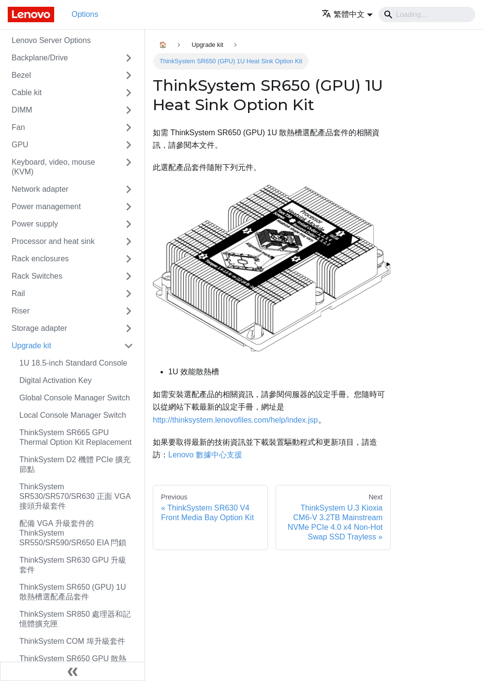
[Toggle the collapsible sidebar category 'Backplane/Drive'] (128, 58)
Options (85, 14)
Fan (18, 127)
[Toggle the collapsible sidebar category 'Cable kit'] (128, 92)
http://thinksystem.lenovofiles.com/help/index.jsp (235, 420)
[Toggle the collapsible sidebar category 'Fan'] (128, 127)
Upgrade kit (31, 345)
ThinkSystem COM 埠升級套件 (72, 641)
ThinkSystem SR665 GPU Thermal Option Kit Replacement (75, 437)
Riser (20, 311)
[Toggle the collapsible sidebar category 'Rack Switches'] (128, 276)
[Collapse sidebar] (72, 671)
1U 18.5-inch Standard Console (73, 363)
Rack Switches (37, 276)
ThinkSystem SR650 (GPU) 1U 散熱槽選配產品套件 (72, 592)
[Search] (427, 14)
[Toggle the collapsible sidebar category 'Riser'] (128, 311)
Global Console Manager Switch (74, 398)
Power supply (35, 224)
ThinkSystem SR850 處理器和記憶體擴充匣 (75, 619)
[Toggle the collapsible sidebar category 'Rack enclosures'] (128, 259)
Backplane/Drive (40, 58)
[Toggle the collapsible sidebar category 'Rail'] (128, 293)
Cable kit (27, 92)
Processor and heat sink (53, 241)
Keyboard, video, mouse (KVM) (53, 167)
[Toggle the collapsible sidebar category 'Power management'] (128, 206)
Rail (18, 293)
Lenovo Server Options (51, 40)
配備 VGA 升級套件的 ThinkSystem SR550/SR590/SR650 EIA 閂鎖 (72, 533)
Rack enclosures (40, 259)
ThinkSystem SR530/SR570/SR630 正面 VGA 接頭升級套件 (74, 496)
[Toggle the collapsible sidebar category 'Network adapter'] (128, 189)
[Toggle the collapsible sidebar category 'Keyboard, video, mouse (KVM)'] (128, 167)
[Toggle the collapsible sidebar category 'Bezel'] (128, 75)
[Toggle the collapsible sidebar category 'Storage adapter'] (128, 328)
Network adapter (40, 189)
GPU (20, 145)
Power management (46, 206)
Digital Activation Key (55, 380)
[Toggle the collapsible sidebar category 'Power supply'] (128, 224)
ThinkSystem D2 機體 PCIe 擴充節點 (75, 464)
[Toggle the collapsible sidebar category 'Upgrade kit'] (128, 346)
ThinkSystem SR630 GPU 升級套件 (72, 565)
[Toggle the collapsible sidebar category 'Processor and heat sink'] (128, 241)
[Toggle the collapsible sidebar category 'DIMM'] (128, 110)
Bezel (21, 75)
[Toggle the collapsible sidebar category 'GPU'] (128, 145)
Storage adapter (39, 328)
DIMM (22, 110)
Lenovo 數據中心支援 (205, 455)
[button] (347, 14)
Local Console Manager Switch (72, 415)
